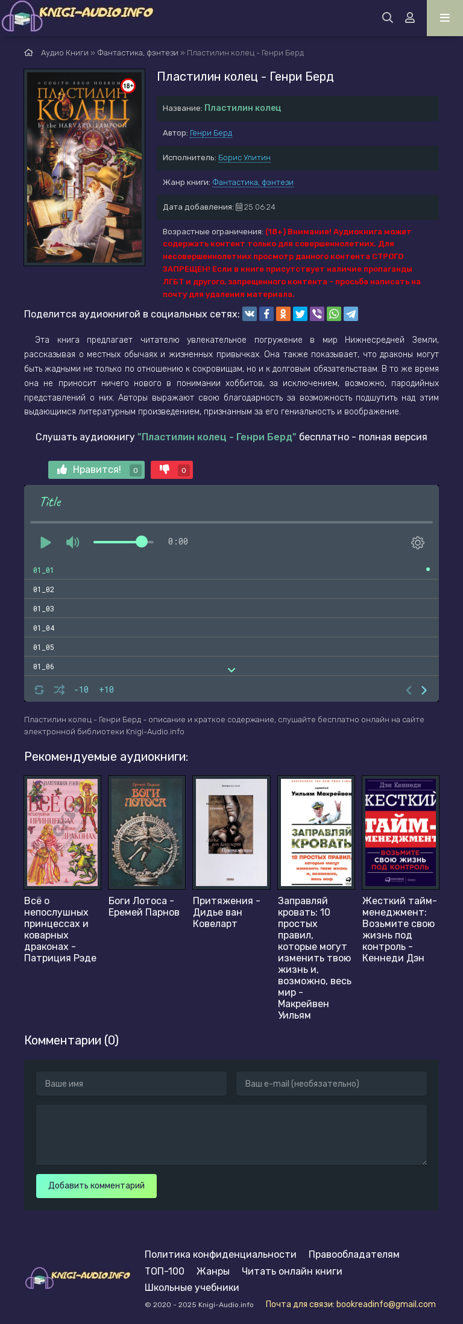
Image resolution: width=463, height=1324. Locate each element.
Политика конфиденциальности (221, 1254)
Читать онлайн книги (292, 1271)
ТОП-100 (164, 1271)
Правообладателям (354, 1254)
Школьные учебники (192, 1287)
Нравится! (99, 470)
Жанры (213, 1271)
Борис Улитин (244, 157)
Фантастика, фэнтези (253, 182)
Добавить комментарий (96, 1186)
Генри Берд (211, 132)
